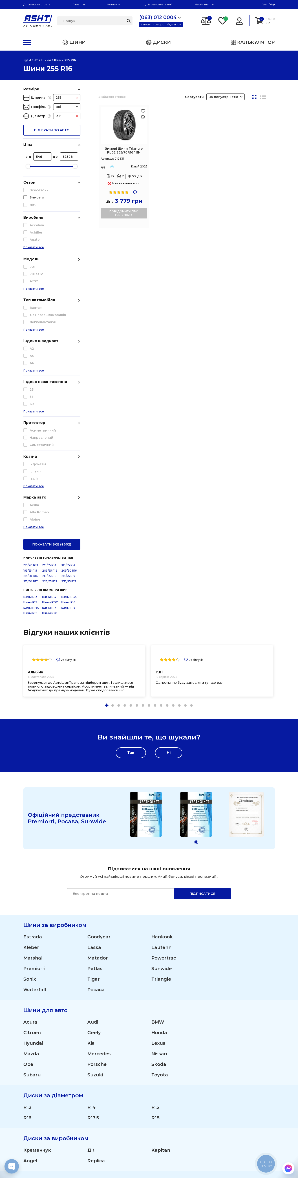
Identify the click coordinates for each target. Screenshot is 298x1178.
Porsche (97, 885)
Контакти (113, 4)
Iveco (157, 1024)
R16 (27, 939)
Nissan (159, 874)
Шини (130, 1078)
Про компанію (240, 1078)
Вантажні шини (140, 1113)
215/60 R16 (30, 397)
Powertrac (163, 779)
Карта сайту (237, 1144)
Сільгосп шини (140, 1121)
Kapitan (160, 971)
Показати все (33, 251)
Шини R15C (50, 423)
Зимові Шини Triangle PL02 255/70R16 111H (124, 150)
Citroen (32, 853)
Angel (30, 981)
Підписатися (202, 715)
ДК (90, 971)
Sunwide (161, 789)
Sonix (29, 800)
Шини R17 (49, 428)
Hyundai (33, 864)
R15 (155, 928)
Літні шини (136, 1095)
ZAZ (156, 1035)
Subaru (32, 896)
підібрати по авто (51, 130)
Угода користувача (245, 1121)
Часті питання (204, 4)
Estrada (32, 758)
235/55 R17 (68, 402)
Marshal (32, 779)
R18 (155, 939)
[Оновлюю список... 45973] (143, 117)
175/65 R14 (49, 386)
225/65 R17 (49, 402)
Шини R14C (69, 418)
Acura (30, 843)
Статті (230, 1087)
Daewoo (161, 1014)
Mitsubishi (35, 1035)
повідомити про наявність (123, 213)
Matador (97, 779)
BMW (157, 843)
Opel (29, 885)
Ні (169, 574)
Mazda (31, 874)
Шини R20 (49, 434)
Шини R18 (68, 428)
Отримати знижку (193, 1104)
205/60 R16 (69, 391)
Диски (131, 1087)
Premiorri (34, 789)
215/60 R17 (30, 402)
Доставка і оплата (193, 1078)
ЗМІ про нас (237, 1095)
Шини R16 (68, 423)
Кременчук (37, 971)
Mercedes (99, 874)
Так (130, 574)
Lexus (158, 864)
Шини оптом (188, 1095)
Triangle (161, 800)
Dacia (94, 1014)
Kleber (31, 768)
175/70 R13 (30, 386)
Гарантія (79, 4)
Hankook (162, 758)
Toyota (159, 896)
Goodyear (98, 758)
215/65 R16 (49, 397)
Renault (96, 1035)
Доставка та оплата (36, 4)
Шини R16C (31, 428)
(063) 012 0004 (36, 1078)
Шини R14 (49, 418)
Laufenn (161, 768)
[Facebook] (148, 1167)
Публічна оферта (242, 1113)
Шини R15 (30, 423)
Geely (94, 853)
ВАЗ (28, 1046)
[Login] (239, 20)
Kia (91, 864)
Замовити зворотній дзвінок (161, 24)
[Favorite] (222, 20)
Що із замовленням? (157, 4)
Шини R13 (30, 418)
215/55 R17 (68, 397)
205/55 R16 (49, 391)
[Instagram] (127, 1167)
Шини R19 (30, 434)
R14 (91, 928)
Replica (96, 981)
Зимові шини (138, 1104)
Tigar (93, 800)
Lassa (94, 768)
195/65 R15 (30, 391)
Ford (28, 1024)
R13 (27, 928)
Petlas (94, 789)
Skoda (158, 885)
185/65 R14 (68, 386)
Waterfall (34, 810)
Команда (184, 1113)
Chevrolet (35, 1014)
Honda (159, 853)
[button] (106, 526)
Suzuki (95, 896)
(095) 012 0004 (36, 1084)
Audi (92, 843)
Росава (95, 810)
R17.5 (93, 939)
